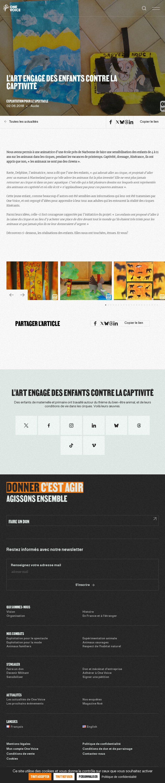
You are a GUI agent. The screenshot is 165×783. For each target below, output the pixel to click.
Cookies (12, 759)
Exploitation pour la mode (24, 642)
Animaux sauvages (95, 642)
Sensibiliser (14, 677)
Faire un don (15, 669)
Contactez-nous (93, 754)
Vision (10, 612)
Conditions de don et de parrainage (107, 749)
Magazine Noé (92, 704)
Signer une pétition (95, 677)
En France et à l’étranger (99, 616)
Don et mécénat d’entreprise (102, 669)
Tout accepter (40, 776)
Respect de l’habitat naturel (101, 646)
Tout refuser (64, 776)
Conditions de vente (20, 754)
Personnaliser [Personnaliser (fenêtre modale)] (88, 776)
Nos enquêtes (92, 700)
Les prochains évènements (24, 704)
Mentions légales (18, 744)
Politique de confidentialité (101, 744)
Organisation (15, 616)
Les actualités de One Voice (25, 700)
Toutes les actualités (21, 121)
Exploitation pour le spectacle (27, 638)
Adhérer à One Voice (97, 673)
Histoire (88, 612)
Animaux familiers (18, 646)
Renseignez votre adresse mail (36, 565)
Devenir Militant (17, 673)
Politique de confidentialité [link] (119, 776)
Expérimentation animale (99, 638)
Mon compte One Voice (22, 749)
